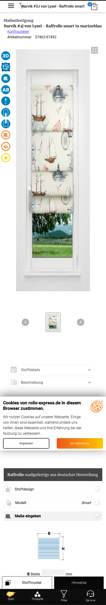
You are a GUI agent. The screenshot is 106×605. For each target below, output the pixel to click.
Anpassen (26, 443)
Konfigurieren (18, 31)
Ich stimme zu (79, 443)
